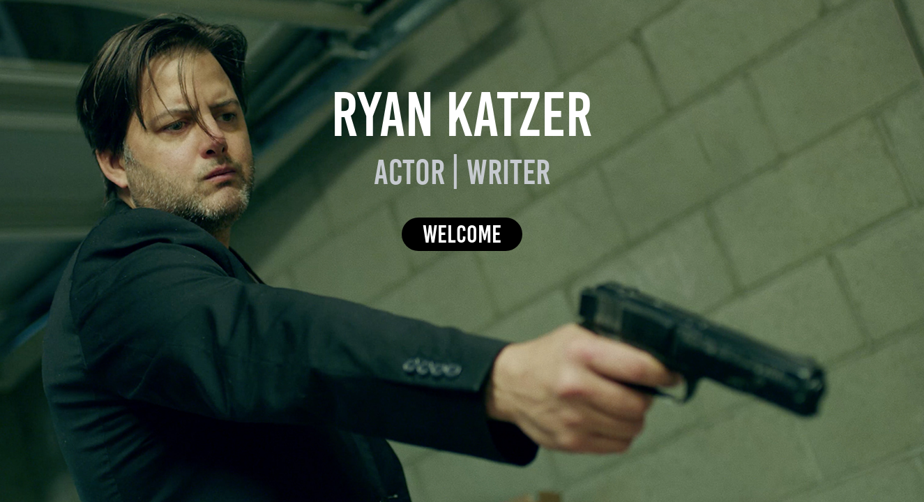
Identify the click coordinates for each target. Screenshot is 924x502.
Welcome (462, 234)
